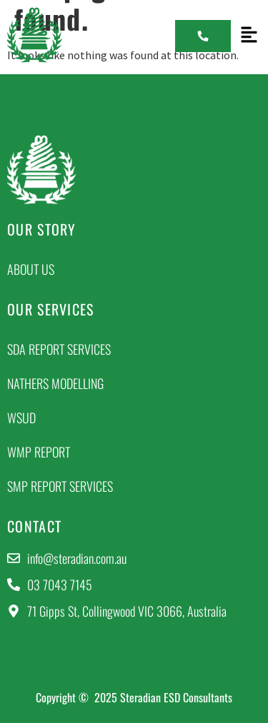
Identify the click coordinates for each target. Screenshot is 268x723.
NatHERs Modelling (55, 383)
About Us (30, 269)
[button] (249, 35)
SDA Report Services (59, 349)
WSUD (21, 417)
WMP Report (38, 452)
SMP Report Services (60, 486)
